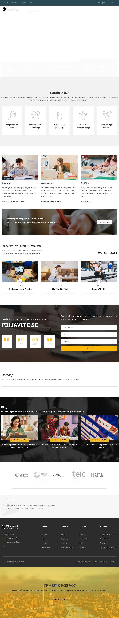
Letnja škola (91, 9)
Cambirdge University (107, 535)
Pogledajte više (25, 71)
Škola (55, 9)
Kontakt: (5, 3)
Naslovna (33, 9)
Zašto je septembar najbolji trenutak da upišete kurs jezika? (99, 446)
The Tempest (104, 539)
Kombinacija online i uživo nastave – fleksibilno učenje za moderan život (19, 446)
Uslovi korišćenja (100, 562)
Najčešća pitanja (67, 547)
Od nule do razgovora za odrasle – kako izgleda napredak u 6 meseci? (59, 446)
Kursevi (44, 9)
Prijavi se (113, 3)
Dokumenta (83, 539)
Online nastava (47, 183)
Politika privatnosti (83, 562)
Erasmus (103, 543)
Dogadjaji (64, 539)
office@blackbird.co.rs (28, 3)
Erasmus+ (65, 9)
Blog (104, 9)
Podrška (113, 562)
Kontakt (112, 9)
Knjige (81, 543)
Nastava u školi (8, 183)
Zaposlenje (46, 547)
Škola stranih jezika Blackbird (13, 562)
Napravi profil (101, 3)
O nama (45, 535)
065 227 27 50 (14, 3)
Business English (110, 253)
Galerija (64, 543)
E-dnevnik (82, 535)
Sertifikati (77, 9)
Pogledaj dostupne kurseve (13, 201)
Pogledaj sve (86, 201)
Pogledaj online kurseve (51, 201)
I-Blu (100, 253)
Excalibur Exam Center (108, 547)
